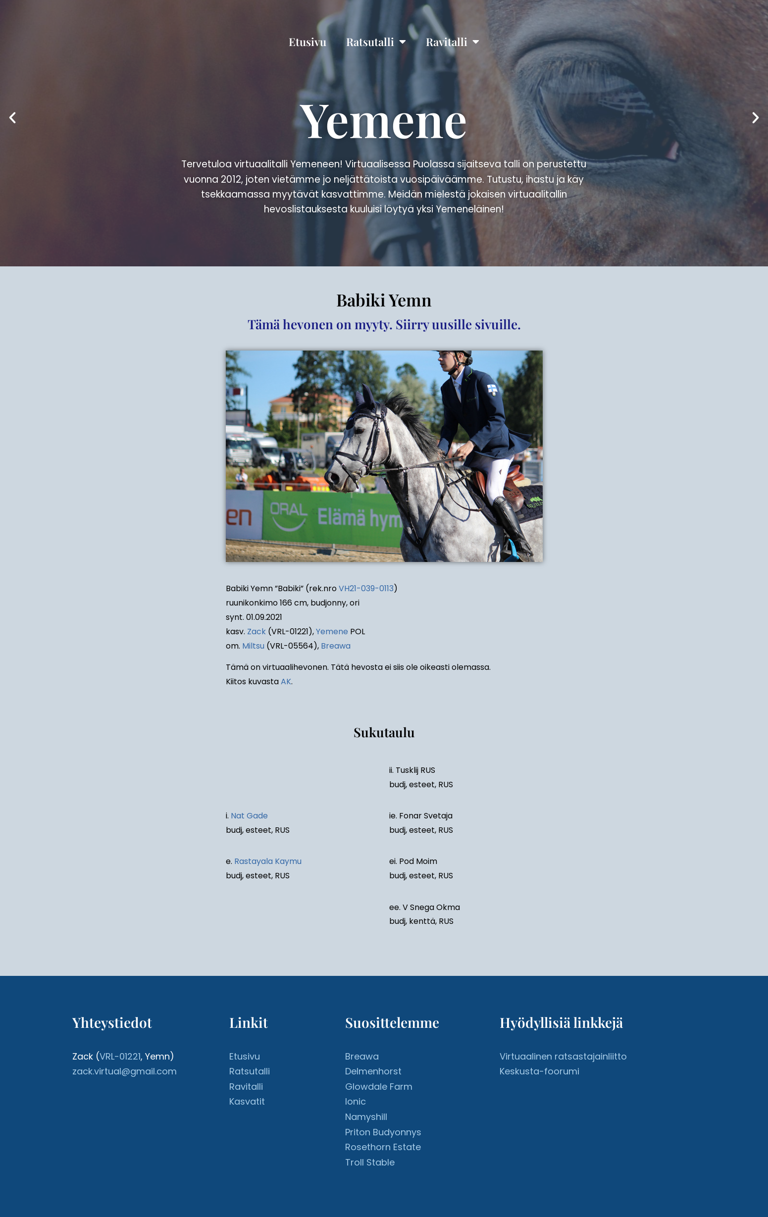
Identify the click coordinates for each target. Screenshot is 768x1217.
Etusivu (307, 41)
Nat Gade (249, 815)
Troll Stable (370, 1162)
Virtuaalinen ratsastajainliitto (563, 1056)
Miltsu (253, 646)
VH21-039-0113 (366, 588)
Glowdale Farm (378, 1086)
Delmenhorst (373, 1071)
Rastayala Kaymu (268, 861)
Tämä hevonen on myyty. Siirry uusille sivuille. (384, 324)
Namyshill (366, 1117)
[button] (12, 117)
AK (286, 681)
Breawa (336, 646)
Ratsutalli (376, 41)
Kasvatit (247, 1101)
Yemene (332, 631)
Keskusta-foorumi (539, 1071)
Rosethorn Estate (383, 1147)
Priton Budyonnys (383, 1132)
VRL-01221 (120, 1056)
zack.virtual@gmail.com (124, 1071)
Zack (256, 631)
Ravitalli (452, 41)
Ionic (355, 1101)
